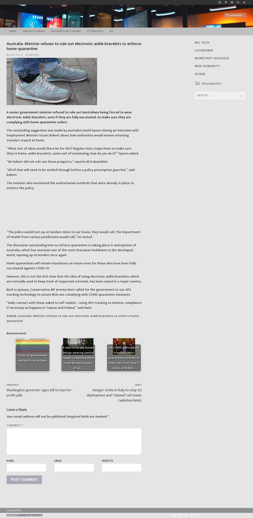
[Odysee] (192, 515)
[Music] (219, 2)
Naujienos (234, 15)
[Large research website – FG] (244, 2)
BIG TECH (202, 42)
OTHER (200, 74)
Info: (19, 510)
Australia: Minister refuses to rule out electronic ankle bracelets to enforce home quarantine (73, 318)
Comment (15, 425)
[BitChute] (180, 515)
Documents (211, 83)
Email (58, 461)
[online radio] (238, 2)
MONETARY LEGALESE (212, 58)
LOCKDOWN (204, 50)
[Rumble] (174, 515)
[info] (232, 2)
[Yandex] (186, 515)
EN (111, 31)
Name (10, 461)
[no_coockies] (226, 2)
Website (107, 461)
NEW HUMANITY (207, 66)
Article (32, 55)
